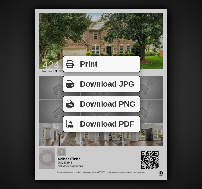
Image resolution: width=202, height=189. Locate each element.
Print (80, 64)
